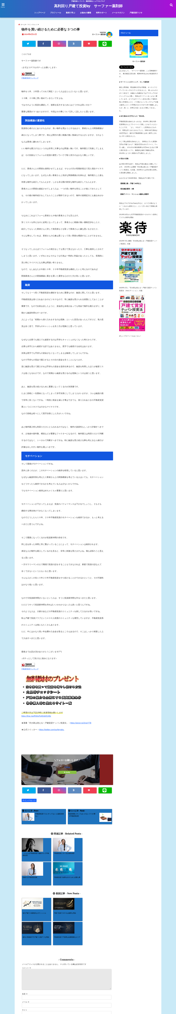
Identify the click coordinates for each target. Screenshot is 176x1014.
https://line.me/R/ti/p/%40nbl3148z (36, 716)
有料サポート (101, 13)
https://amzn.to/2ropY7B (80, 723)
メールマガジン (118, 13)
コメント (26, 920)
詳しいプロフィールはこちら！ (130, 336)
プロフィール (55, 13)
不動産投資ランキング (29, 78)
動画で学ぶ (70, 13)
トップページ (39, 13)
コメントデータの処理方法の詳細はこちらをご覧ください (43, 988)
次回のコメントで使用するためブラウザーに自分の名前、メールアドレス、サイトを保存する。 (59, 973)
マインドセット (29, 800)
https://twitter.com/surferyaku (51, 730)
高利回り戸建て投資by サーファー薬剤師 (88, 6)
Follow (67, 767)
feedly (67, 772)
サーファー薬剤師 (99, 35)
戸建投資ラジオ (136, 13)
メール (25, 954)
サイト (24, 962)
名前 (25, 946)
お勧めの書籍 (85, 13)
